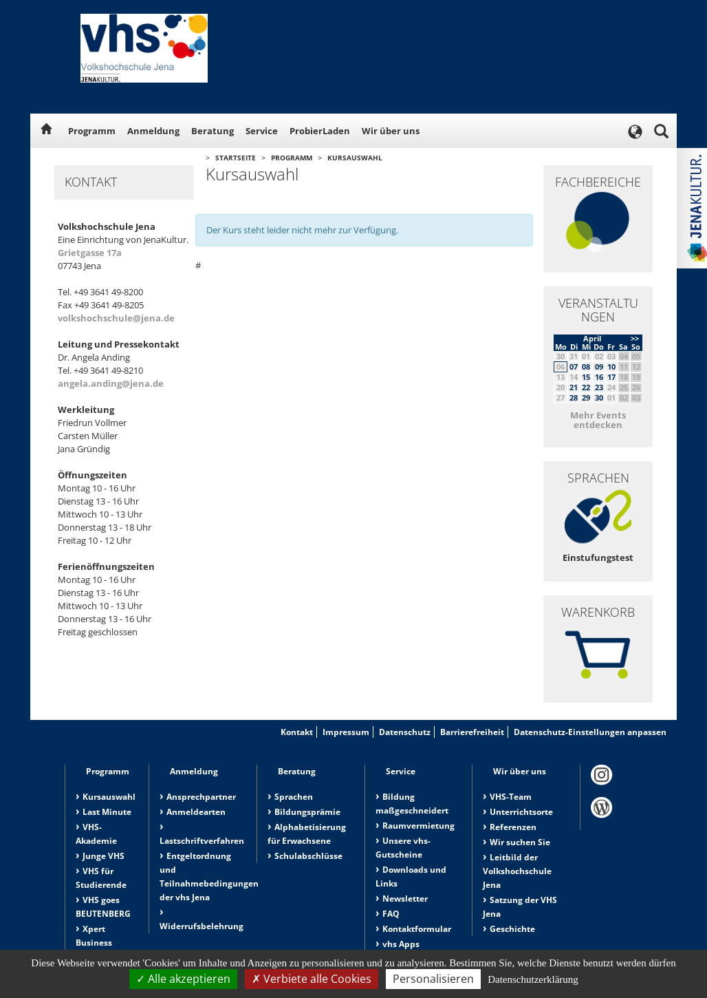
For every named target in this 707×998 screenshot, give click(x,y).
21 (573, 387)
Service (262, 131)
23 (599, 387)
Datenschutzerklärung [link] (533, 979)
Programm (92, 131)
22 (586, 387)
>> (635, 338)
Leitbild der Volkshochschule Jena (517, 871)
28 (573, 397)
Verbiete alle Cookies (311, 978)
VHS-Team (511, 797)
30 (599, 397)
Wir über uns (391, 131)
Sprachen (293, 797)
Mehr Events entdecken (598, 420)
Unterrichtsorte (521, 812)
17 (611, 377)
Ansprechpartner (201, 797)
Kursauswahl (354, 157)
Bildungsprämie (307, 812)
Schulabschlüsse (308, 856)
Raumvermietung (418, 825)
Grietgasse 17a (90, 252)
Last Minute (107, 812)
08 (586, 366)
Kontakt (297, 732)
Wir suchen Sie (520, 842)
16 (599, 377)
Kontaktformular (416, 929)
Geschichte (512, 929)
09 (599, 366)
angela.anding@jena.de (111, 383)
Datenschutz (405, 732)
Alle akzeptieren (183, 978)
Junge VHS (103, 856)
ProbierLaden (320, 131)
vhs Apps (401, 944)
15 (586, 377)
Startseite (235, 157)
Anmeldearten (196, 812)
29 (586, 397)
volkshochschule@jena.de (116, 318)
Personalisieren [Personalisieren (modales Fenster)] (433, 978)
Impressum (346, 732)
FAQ (391, 914)
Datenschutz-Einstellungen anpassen (590, 732)
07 (573, 366)
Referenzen (513, 827)
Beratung (212, 131)
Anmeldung (153, 131)
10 (611, 366)
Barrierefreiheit (472, 732)
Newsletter (405, 898)
